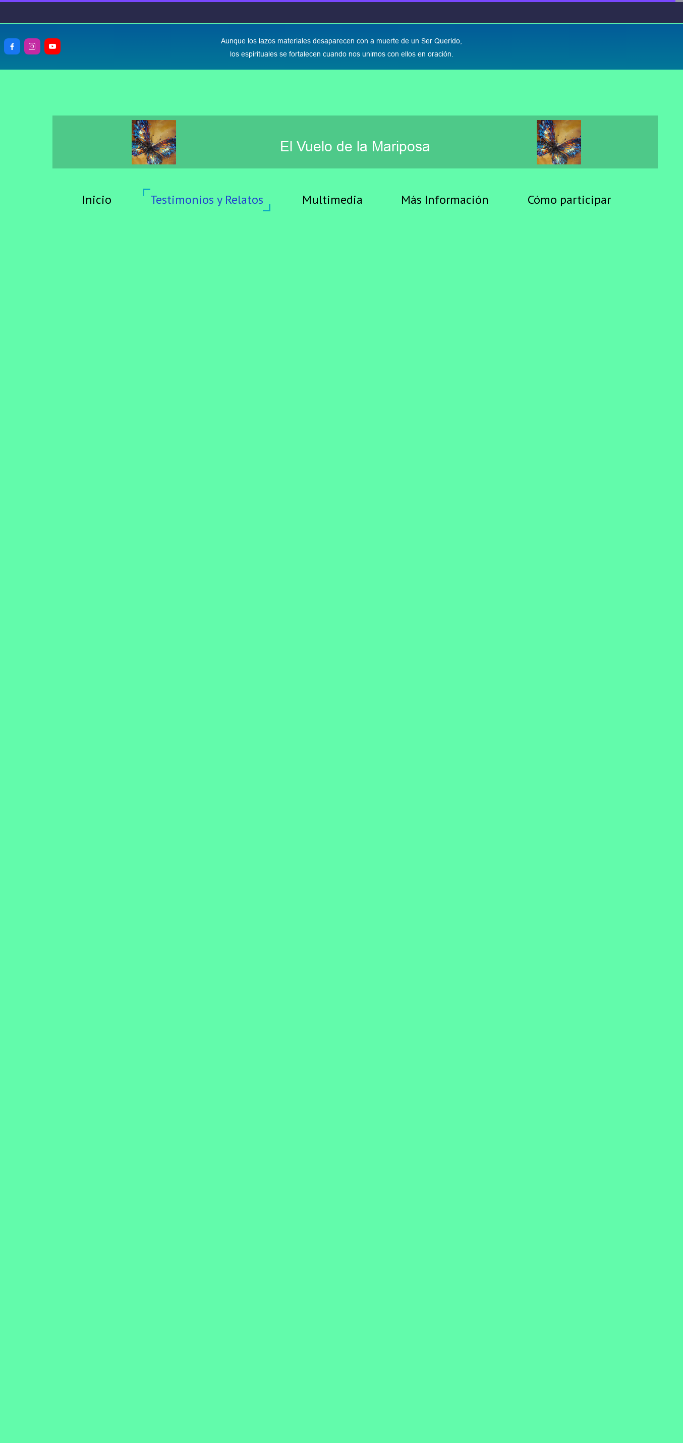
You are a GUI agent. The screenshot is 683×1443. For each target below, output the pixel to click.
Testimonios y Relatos (206, 199)
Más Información (445, 199)
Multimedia (332, 199)
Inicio (96, 199)
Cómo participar (569, 199)
